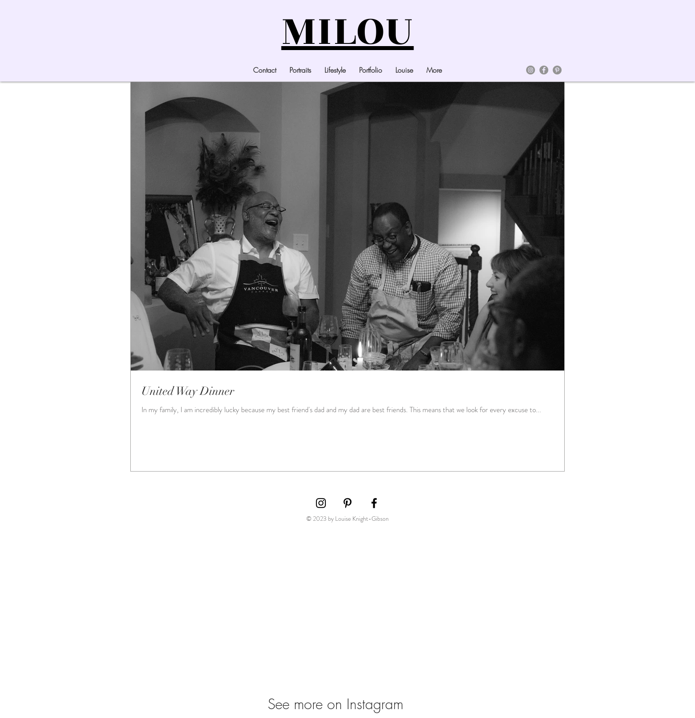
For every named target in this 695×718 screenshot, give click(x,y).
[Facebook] (543, 70)
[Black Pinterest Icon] (347, 503)
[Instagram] (530, 70)
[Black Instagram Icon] (321, 503)
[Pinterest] (557, 70)
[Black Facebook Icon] (374, 503)
